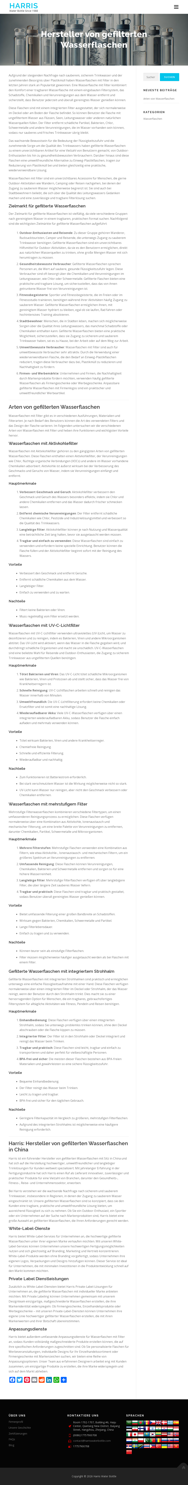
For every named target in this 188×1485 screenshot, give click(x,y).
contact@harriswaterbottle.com (92, 1440)
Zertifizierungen (18, 1433)
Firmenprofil (16, 1421)
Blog (11, 1445)
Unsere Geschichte (20, 1427)
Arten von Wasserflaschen (158, 98)
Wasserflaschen (152, 118)
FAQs (12, 1439)
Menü (176, 7)
